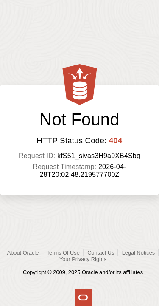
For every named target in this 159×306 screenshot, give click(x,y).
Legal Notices (138, 252)
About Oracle (23, 252)
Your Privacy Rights (82, 259)
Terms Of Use (63, 252)
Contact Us (100, 252)
